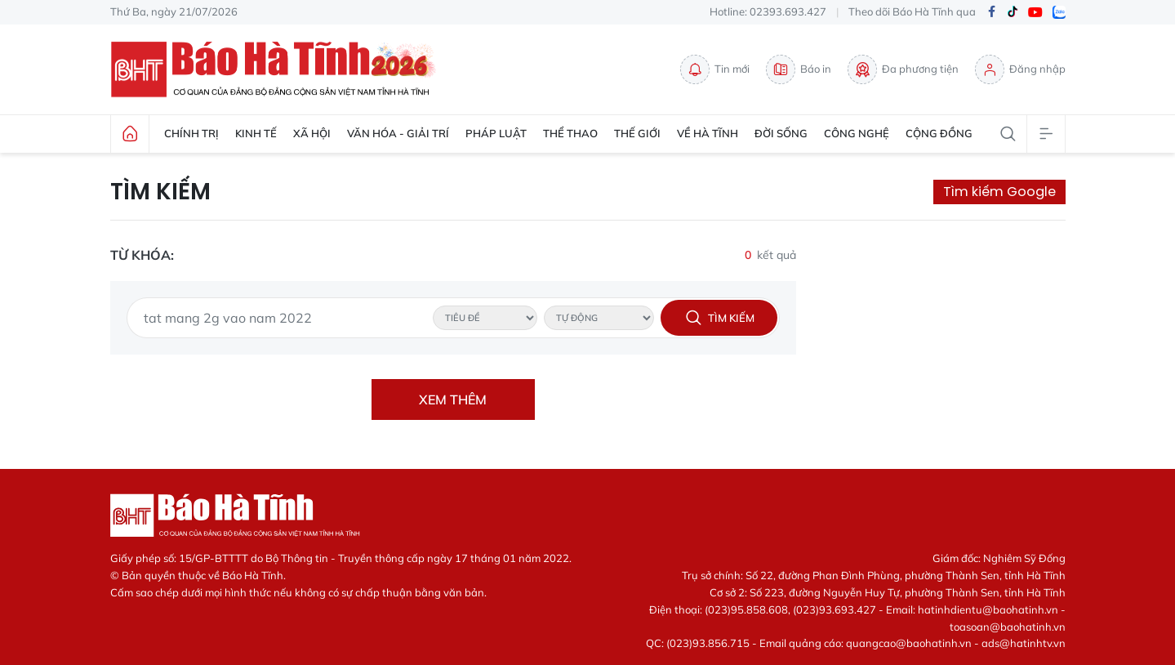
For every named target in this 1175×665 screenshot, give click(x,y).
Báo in (798, 69)
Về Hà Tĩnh (707, 133)
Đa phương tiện (903, 69)
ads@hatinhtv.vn (1023, 642)
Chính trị (191, 133)
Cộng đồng (939, 133)
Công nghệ (856, 133)
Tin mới (715, 69)
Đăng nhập (1020, 69)
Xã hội (312, 133)
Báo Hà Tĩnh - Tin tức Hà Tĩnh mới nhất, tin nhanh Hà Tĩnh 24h (277, 69)
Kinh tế (256, 133)
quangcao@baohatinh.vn (909, 642)
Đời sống (781, 133)
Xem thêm (453, 399)
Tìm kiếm (160, 192)
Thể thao (570, 133)
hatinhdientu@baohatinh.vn (988, 609)
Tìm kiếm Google (999, 191)
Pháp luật (496, 133)
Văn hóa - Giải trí (398, 133)
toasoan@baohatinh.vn (1008, 626)
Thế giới (637, 133)
